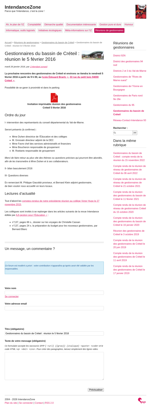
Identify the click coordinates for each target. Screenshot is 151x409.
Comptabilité (34, 24)
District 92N (119, 55)
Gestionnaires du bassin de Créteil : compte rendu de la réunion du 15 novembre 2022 (129, 156)
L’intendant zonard (38, 66)
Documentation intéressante (81, 24)
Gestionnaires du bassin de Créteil (58, 42)
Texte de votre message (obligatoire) (25, 341)
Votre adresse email (16, 303)
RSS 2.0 (49, 403)
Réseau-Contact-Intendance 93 (129, 120)
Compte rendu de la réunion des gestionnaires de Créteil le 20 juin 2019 (129, 244)
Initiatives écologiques (50, 30)
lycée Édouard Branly (54, 77)
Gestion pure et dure (110, 24)
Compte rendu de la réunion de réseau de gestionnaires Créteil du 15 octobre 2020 (129, 208)
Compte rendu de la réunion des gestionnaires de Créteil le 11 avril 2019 (129, 257)
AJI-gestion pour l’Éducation (30, 215)
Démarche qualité (53, 24)
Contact (39, 403)
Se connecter (12, 296)
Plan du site (11, 403)
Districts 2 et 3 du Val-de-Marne (129, 71)
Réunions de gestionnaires (109, 30)
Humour (129, 24)
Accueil (8, 42)
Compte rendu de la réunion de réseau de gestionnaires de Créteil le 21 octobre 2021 (129, 182)
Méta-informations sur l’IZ (78, 30)
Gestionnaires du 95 (123, 105)
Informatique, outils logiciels (20, 30)
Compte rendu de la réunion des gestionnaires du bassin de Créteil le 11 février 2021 (129, 195)
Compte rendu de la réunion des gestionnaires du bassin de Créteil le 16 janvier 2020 (129, 221)
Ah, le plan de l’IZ (15, 24)
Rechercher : (120, 128)
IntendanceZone (23, 7)
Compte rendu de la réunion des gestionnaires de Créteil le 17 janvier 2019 (129, 269)
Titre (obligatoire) (14, 329)
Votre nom (10, 288)
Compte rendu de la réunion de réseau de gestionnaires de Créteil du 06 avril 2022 (129, 169)
